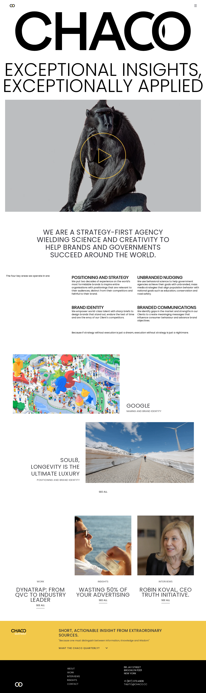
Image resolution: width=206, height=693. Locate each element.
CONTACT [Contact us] (72, 684)
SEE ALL (103, 492)
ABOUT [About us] (71, 668)
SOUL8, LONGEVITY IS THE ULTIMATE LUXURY (55, 467)
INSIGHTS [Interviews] (72, 680)
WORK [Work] (70, 672)
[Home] (103, 31)
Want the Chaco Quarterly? (83, 648)
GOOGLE (138, 406)
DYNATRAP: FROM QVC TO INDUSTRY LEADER (40, 595)
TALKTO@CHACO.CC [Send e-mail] (135, 684)
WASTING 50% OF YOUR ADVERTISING (103, 592)
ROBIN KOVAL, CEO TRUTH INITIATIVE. (165, 592)
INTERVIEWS (73, 676)
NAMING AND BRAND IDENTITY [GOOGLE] (143, 411)
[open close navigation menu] (195, 5)
